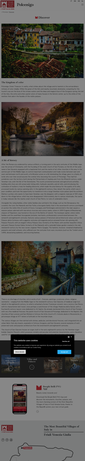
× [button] (71, 337)
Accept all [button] (64, 352)
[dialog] (42, 230)
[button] (20, 352)
